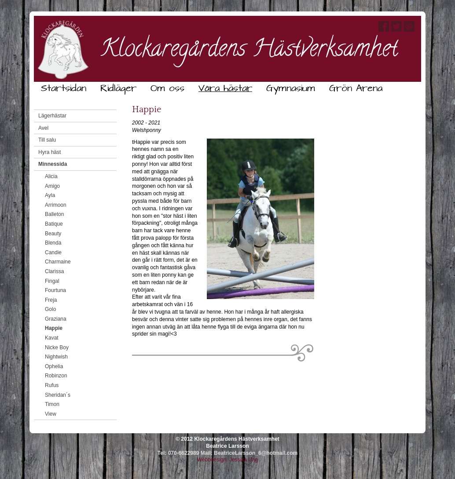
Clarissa (54, 271)
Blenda (53, 243)
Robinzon (56, 376)
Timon (52, 404)
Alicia (51, 176)
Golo (50, 309)
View (50, 414)
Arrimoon (55, 205)
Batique (54, 224)
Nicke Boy (57, 347)
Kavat (52, 338)
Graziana (55, 319)
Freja (51, 300)
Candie (53, 252)
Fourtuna (55, 290)
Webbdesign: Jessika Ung (227, 460)
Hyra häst (49, 152)
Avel (43, 128)
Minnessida (52, 164)
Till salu (47, 140)
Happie (53, 328)
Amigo (52, 186)
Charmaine (58, 262)
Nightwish (56, 357)
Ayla (50, 195)
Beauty (53, 233)
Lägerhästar (52, 116)
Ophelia (54, 366)
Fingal (52, 281)
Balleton (54, 214)
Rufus (52, 385)
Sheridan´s (57, 395)
